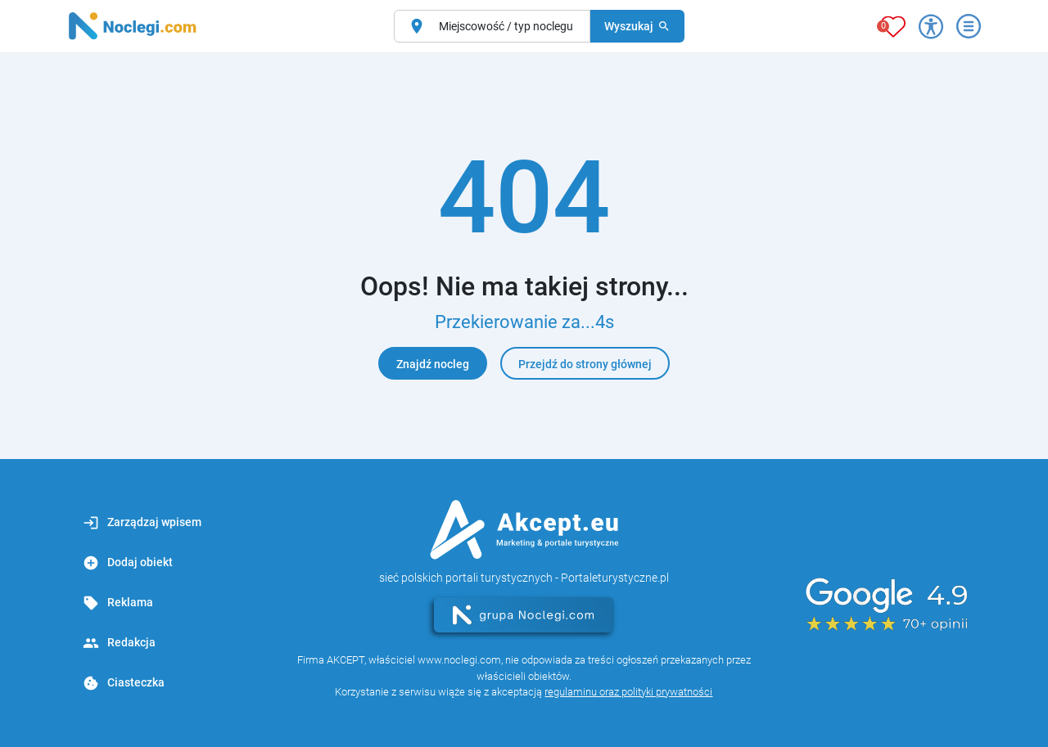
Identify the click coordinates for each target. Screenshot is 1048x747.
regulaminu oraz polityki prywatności (628, 692)
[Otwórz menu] (968, 26)
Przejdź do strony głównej (585, 364)
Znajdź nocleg (432, 364)
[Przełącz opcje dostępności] (931, 26)
